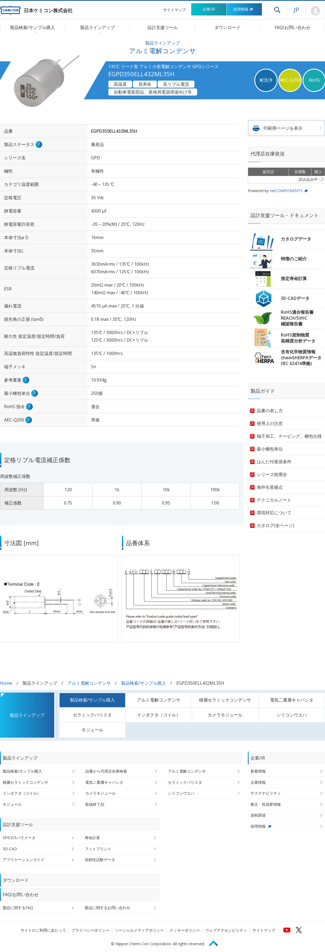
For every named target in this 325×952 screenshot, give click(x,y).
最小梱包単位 (270, 449)
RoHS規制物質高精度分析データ (298, 338)
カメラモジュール (225, 715)
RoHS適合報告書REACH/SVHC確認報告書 (297, 318)
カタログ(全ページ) (275, 525)
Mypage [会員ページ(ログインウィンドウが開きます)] (315, 11)
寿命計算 (92, 837)
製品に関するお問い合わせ (107, 907)
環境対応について (274, 513)
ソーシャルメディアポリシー (139, 930)
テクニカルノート (274, 500)
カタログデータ (296, 239)
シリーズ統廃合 (272, 474)
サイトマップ (174, 9)
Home (6, 683)
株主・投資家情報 (266, 804)
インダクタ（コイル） (158, 715)
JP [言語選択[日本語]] (296, 9)
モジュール (92, 730)
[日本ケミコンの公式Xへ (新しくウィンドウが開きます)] (299, 930)
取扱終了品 (94, 804)
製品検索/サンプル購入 (143, 683)
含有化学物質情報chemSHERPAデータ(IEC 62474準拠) (301, 357)
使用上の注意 (270, 423)
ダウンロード (227, 27)
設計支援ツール (162, 27)
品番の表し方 (270, 411)
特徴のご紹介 (294, 259)
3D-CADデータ (295, 298)
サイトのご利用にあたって (43, 930)
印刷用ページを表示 (283, 128)
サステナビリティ (266, 793)
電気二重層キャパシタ (291, 700)
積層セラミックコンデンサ (225, 700)
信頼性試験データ (100, 859)
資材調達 (258, 815)
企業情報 (258, 782)
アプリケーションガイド (23, 859)
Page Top (216, 942)
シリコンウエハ (292, 715)
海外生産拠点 (270, 487)
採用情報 (243, 9)
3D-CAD (10, 848)
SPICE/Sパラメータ (19, 837)
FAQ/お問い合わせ (292, 27)
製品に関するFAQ (18, 907)
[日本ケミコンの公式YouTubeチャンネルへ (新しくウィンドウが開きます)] (286, 930)
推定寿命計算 (294, 278)
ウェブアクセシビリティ (226, 930)
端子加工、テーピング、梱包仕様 (289, 436)
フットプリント (98, 848)
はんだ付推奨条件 (274, 462)
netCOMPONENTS (286, 190)
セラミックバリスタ (92, 715)
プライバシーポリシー (90, 930)
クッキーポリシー (185, 930)
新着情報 (258, 771)
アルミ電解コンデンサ (89, 683)
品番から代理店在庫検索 (106, 771)
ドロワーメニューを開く (277, 10)
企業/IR (209, 9)
